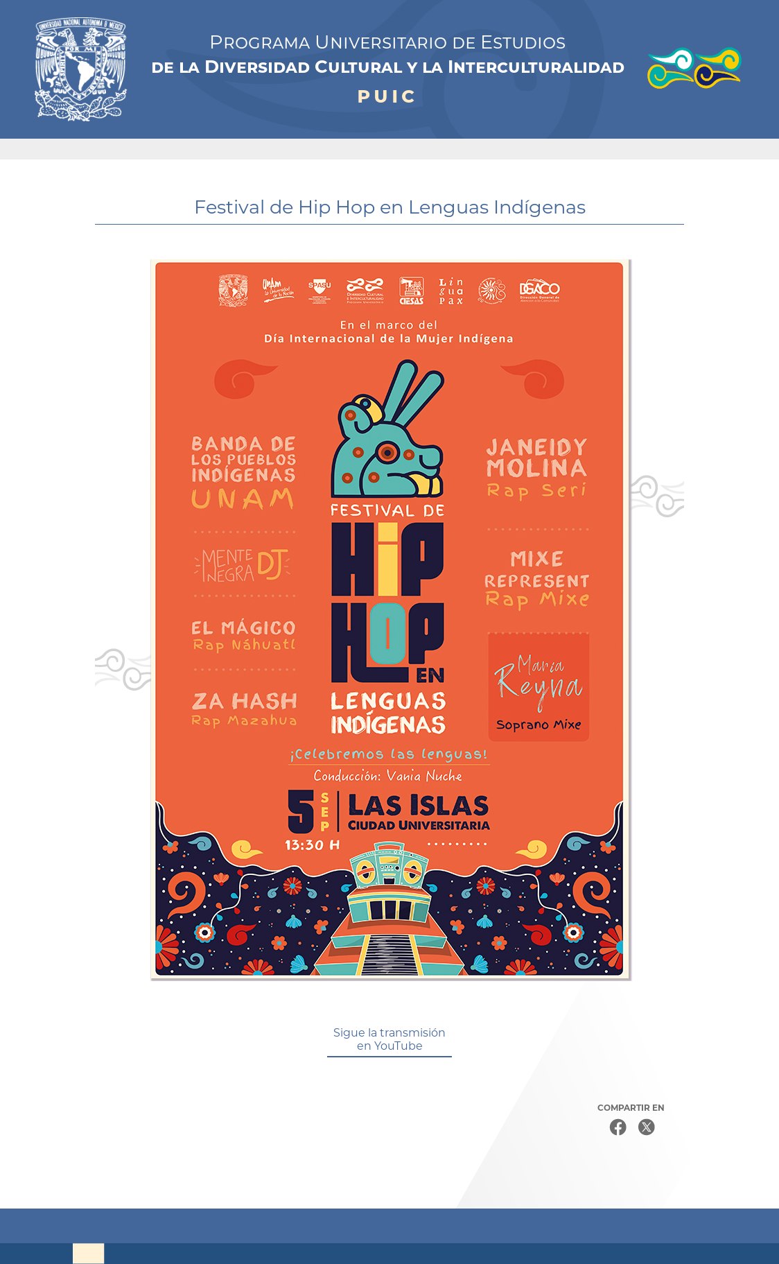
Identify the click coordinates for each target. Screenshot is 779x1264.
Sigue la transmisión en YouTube (389, 1039)
